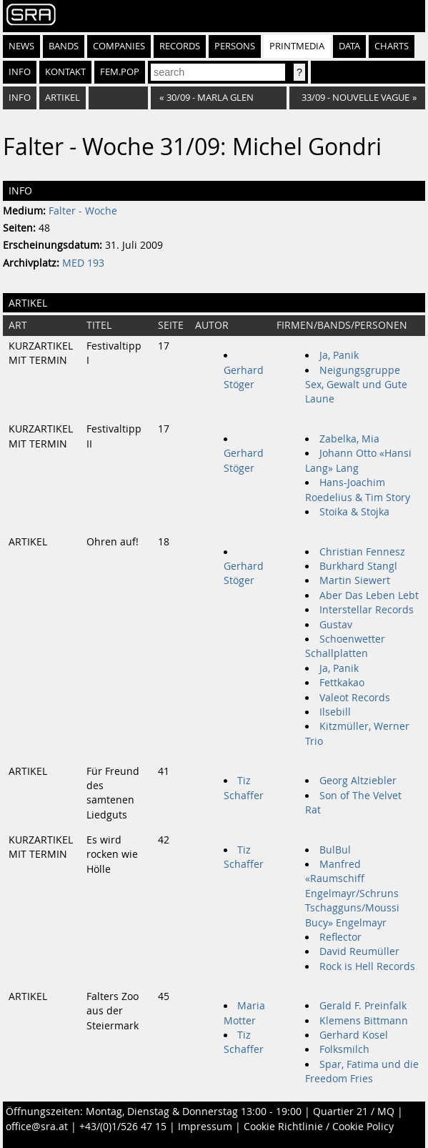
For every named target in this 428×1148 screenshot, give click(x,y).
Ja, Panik (339, 355)
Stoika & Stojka (354, 511)
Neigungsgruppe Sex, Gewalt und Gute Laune (356, 385)
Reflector (340, 937)
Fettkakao (341, 682)
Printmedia (296, 46)
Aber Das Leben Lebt (369, 595)
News (21, 46)
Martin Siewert (354, 580)
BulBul (335, 849)
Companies (119, 46)
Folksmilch (344, 1049)
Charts (391, 46)
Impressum (205, 1126)
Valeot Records (354, 697)
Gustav (335, 624)
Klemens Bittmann (363, 1020)
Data (349, 46)
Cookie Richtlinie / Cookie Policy (319, 1126)
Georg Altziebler (358, 780)
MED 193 (83, 263)
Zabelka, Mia (349, 438)
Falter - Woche (83, 210)
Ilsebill (335, 712)
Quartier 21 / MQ (353, 1111)
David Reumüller (359, 951)
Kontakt (65, 72)
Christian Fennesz (362, 551)
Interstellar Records (366, 609)
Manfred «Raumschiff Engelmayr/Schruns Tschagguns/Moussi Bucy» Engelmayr (352, 893)
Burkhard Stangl (358, 566)
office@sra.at (37, 1126)
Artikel (62, 97)
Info (20, 72)
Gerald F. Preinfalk (363, 1005)
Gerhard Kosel (353, 1035)
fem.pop (119, 72)
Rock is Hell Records (367, 966)
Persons (234, 46)
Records (179, 46)
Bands (64, 46)
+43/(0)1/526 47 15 (122, 1126)
